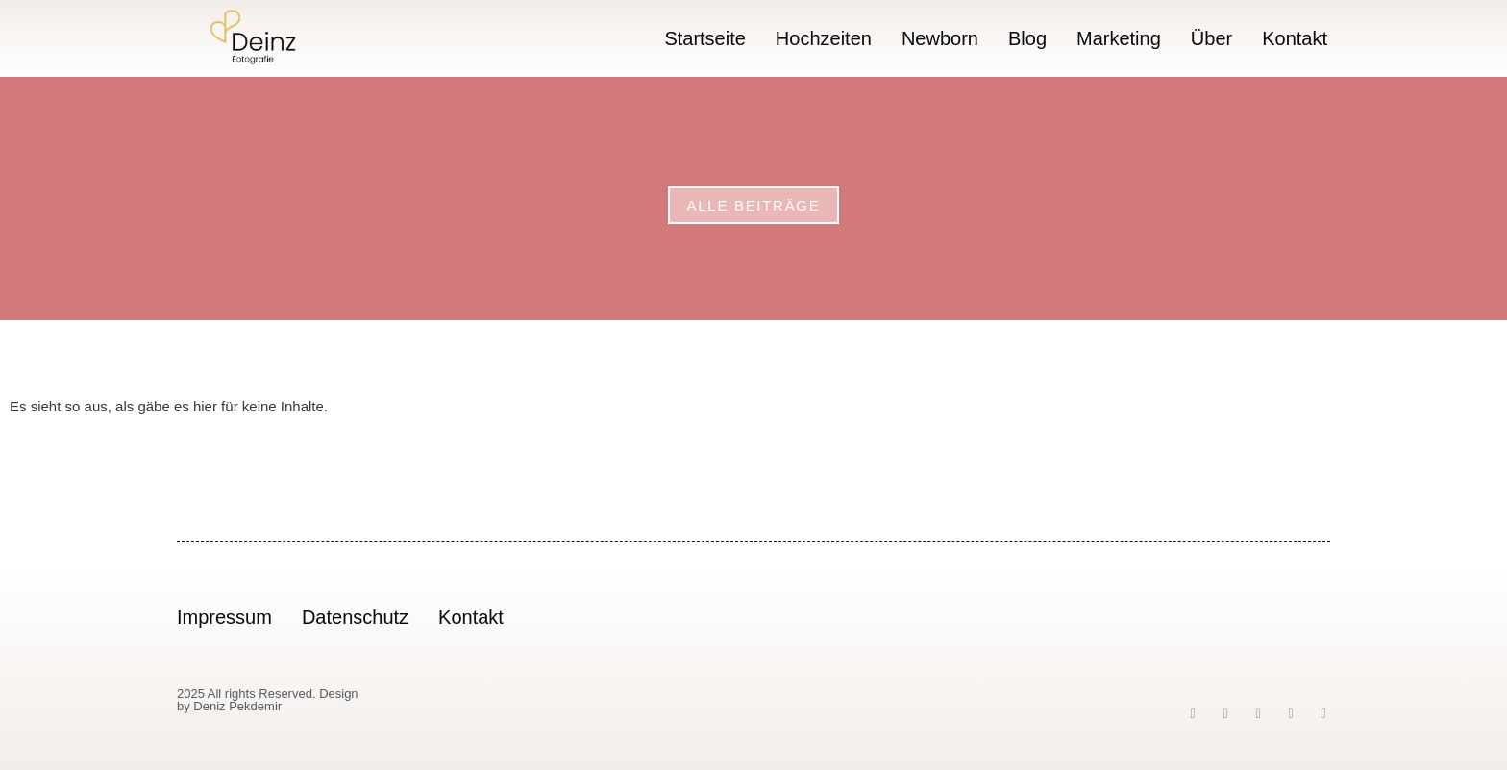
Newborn (940, 38)
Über (1211, 38)
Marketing (1118, 38)
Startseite (704, 38)
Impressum (224, 617)
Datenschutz (355, 617)
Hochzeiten (824, 38)
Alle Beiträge (754, 205)
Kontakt (1294, 38)
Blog (1027, 38)
